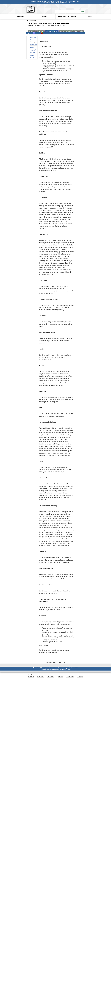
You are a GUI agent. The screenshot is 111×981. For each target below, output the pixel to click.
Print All (43, 33)
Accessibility (70, 676)
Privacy (60, 676)
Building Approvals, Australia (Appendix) (33, 50)
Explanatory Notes (33, 38)
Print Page (36, 33)
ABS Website (67, 2)
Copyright (40, 676)
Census (44, 16)
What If (32, 55)
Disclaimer (50, 676)
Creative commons (31, 675)
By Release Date (31, 20)
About (90, 16)
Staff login (80, 676)
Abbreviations (33, 44)
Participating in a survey (67, 16)
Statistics (20, 16)
